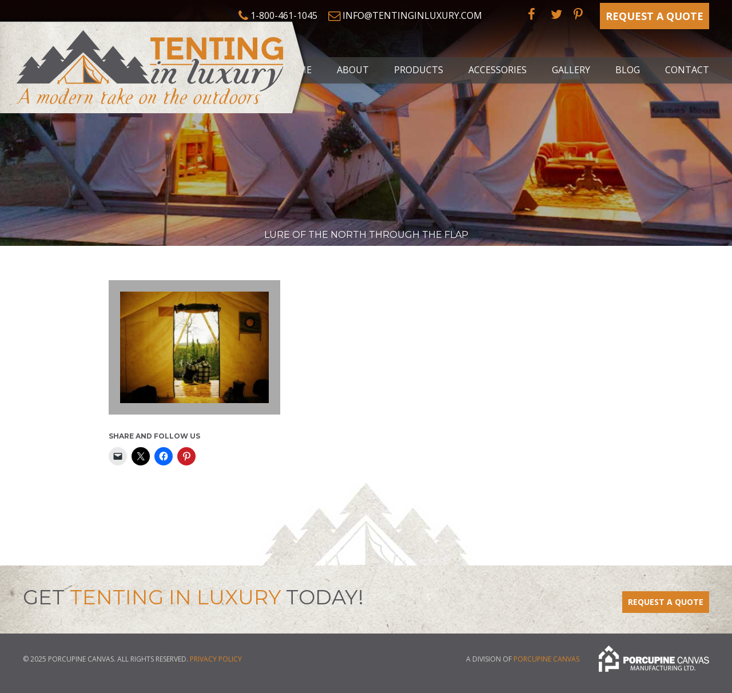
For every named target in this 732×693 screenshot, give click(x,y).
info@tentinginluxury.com (412, 15)
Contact (687, 69)
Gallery (571, 69)
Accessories (497, 69)
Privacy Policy (216, 659)
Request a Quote (654, 16)
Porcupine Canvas (546, 659)
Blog (627, 69)
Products (418, 69)
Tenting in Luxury (154, 65)
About (353, 69)
